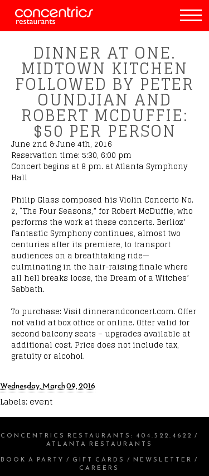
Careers (99, 467)
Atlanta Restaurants (99, 443)
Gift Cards (98, 459)
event (41, 401)
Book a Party (32, 459)
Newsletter (162, 459)
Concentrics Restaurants (66, 435)
